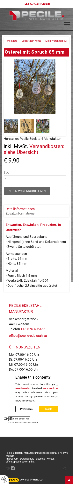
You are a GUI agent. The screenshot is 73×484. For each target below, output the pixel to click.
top (69, 480)
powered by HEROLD (31, 479)
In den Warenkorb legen (27, 191)
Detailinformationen (20, 209)
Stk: (6, 172)
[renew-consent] (4, 479)
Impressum (12, 458)
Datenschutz (27, 458)
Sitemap (40, 458)
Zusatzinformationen (21, 213)
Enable (48, 409)
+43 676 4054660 (36, 4)
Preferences (26, 409)
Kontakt (51, 458)
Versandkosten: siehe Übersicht (34, 149)
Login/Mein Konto (31, 40)
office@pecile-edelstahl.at (28, 336)
